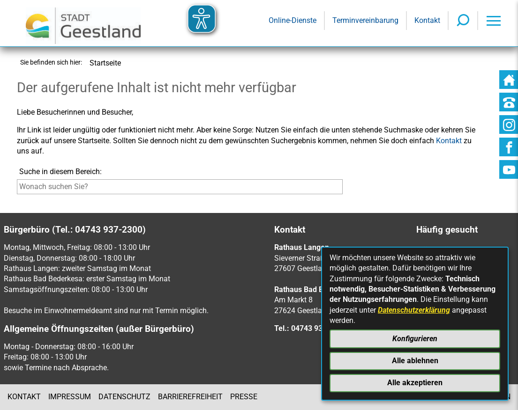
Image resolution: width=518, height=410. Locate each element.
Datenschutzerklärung (414, 310)
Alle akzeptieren (415, 382)
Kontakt (24, 396)
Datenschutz (124, 396)
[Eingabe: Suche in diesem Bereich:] (180, 186)
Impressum (69, 396)
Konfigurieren (414, 338)
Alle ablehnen (415, 360)
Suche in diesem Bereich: (60, 171)
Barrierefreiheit (190, 396)
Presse (243, 396)
